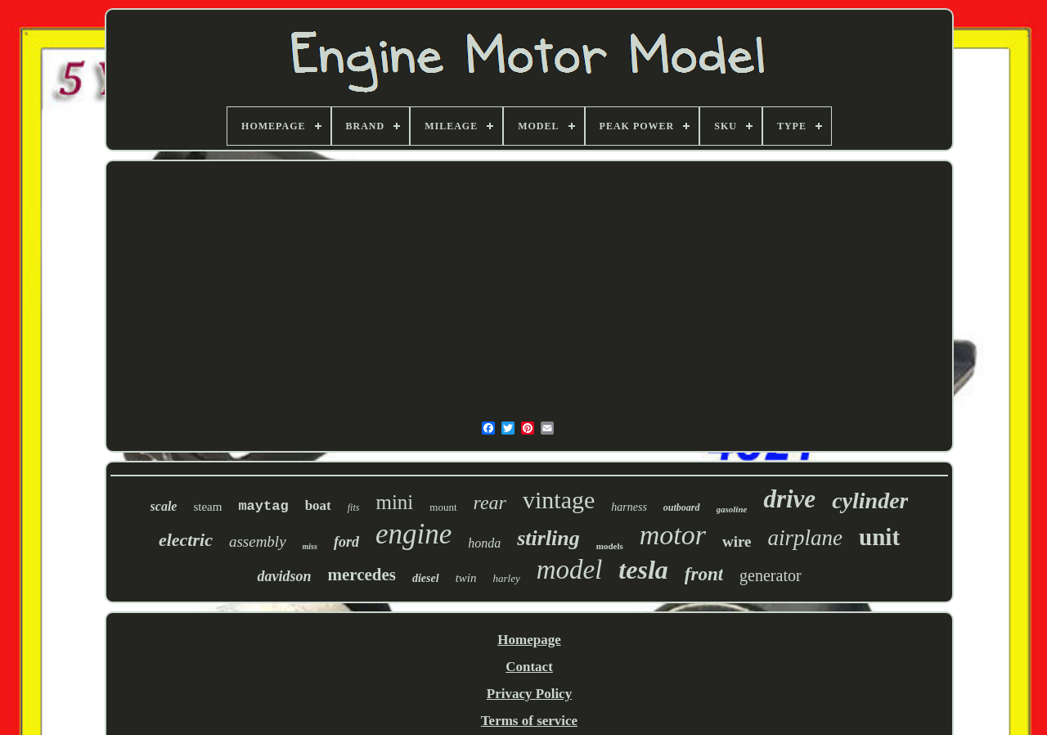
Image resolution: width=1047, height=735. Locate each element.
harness (629, 507)
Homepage (528, 639)
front (704, 574)
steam (207, 506)
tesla (642, 569)
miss (310, 546)
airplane (805, 537)
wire (737, 541)
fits (354, 507)
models (609, 546)
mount (442, 507)
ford (346, 542)
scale (164, 506)
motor (673, 535)
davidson (284, 576)
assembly (257, 541)
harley (505, 578)
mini (394, 502)
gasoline (732, 509)
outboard (681, 507)
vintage (559, 499)
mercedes (361, 574)
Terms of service (529, 720)
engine (413, 534)
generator (770, 575)
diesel (425, 578)
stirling (548, 538)
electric (186, 540)
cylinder (870, 500)
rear (490, 502)
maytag (263, 506)
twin (466, 577)
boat (318, 505)
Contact (529, 666)
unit (879, 537)
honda (484, 543)
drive (789, 499)
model (570, 569)
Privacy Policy (529, 693)
